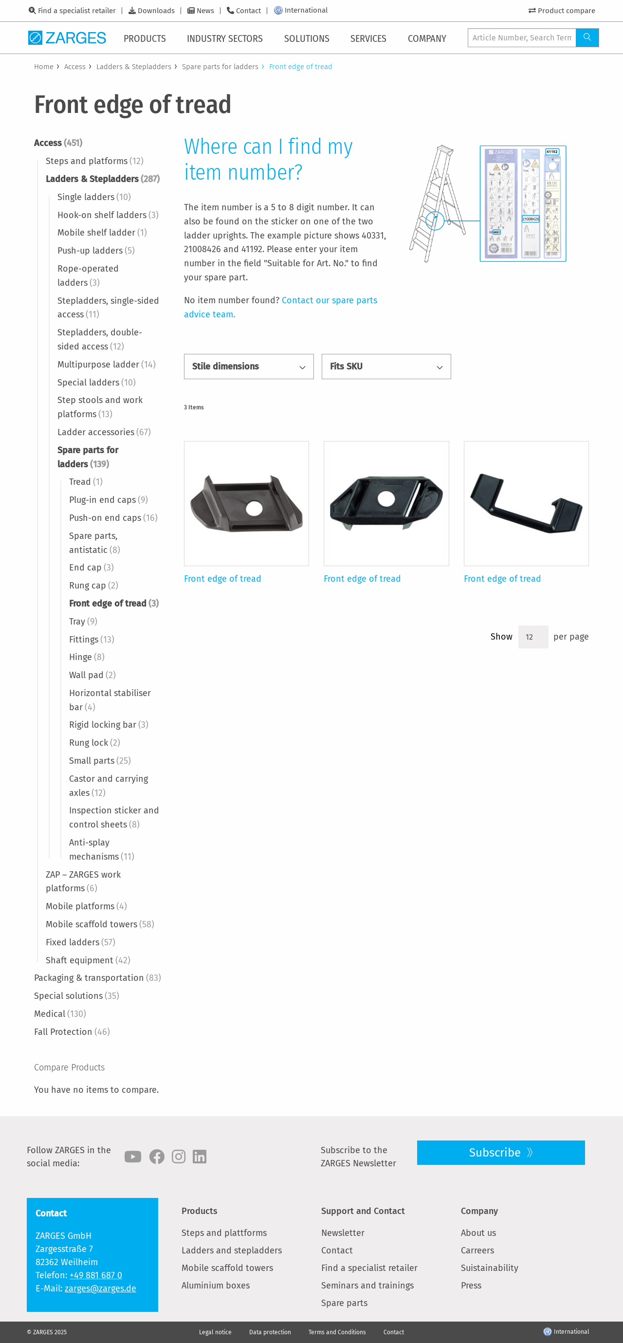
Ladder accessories (104, 432)
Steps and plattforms (224, 1233)
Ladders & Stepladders (133, 66)
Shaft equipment (88, 960)
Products (200, 1211)
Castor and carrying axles (108, 785)
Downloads (156, 10)
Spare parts (344, 1303)
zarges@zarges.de (100, 1288)
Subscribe (496, 1152)
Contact (248, 10)
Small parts (100, 760)
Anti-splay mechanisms (101, 849)
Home (44, 66)
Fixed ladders (80, 942)
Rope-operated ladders (88, 275)
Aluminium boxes (216, 1285)
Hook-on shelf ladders (108, 215)
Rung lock (94, 742)
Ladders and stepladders (232, 1250)
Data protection (270, 1332)
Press (471, 1285)
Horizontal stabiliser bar (110, 700)
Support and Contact (363, 1211)
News (205, 10)
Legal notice (215, 1332)
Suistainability (489, 1268)
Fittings (91, 639)
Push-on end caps (113, 518)
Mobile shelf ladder (102, 232)
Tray (83, 621)
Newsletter (343, 1233)
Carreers (477, 1250)
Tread (86, 482)
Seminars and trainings (367, 1285)
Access (75, 66)
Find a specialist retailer (77, 10)
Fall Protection (72, 1032)
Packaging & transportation (97, 978)
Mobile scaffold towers (100, 924)
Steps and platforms (95, 161)
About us (478, 1233)
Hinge (87, 657)
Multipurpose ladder (106, 364)
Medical (60, 1014)
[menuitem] (147, 37)
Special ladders (96, 382)
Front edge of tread (114, 603)
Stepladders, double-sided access (99, 339)
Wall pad (92, 675)
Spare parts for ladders (220, 66)
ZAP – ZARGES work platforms (83, 881)
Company (479, 1211)
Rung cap (93, 585)
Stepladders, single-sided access (108, 307)
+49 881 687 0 (96, 1275)
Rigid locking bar (108, 724)
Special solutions (76, 996)
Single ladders (94, 197)
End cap (91, 567)
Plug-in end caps (108, 500)
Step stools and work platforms (100, 407)
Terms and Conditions (337, 1332)
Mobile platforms (86, 906)
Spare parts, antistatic (94, 543)
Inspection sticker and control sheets (114, 817)
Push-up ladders (96, 250)
